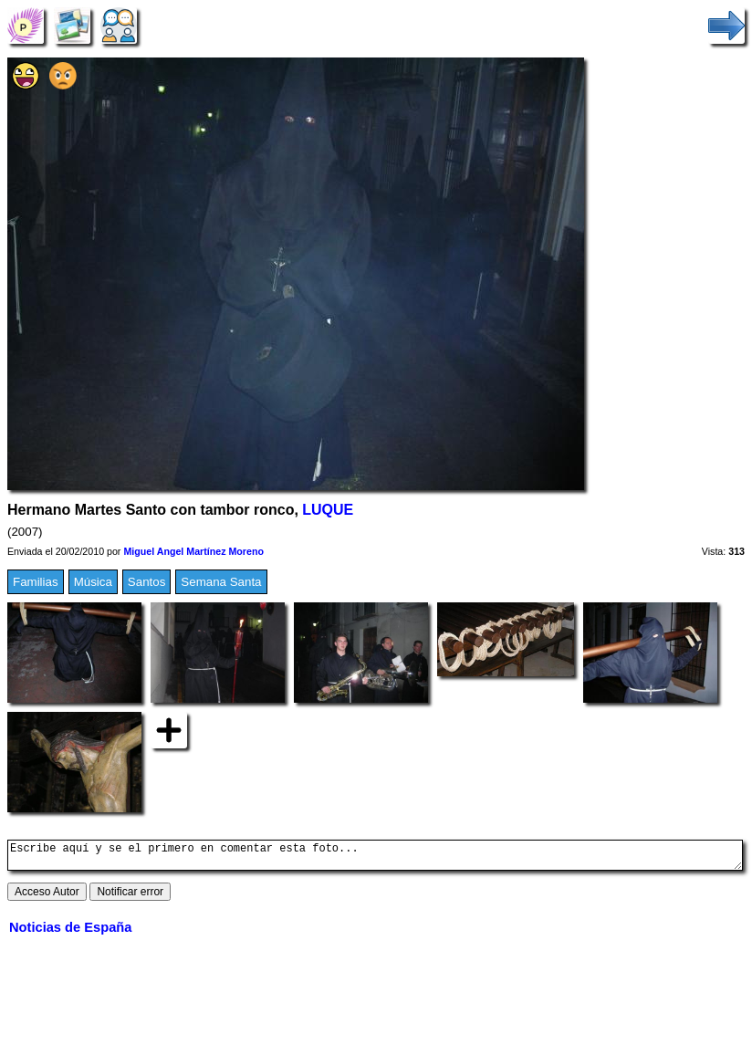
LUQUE (327, 509)
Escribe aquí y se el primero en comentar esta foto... (375, 858)
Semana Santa (221, 582)
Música (93, 582)
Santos (147, 582)
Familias (35, 582)
